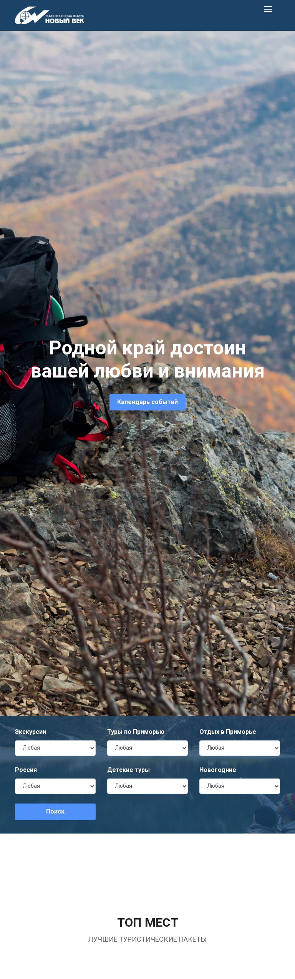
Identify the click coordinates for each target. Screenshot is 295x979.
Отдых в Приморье (227, 731)
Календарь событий (147, 402)
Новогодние (217, 770)
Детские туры (128, 770)
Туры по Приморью (135, 731)
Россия (26, 770)
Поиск (55, 811)
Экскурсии (30, 731)
